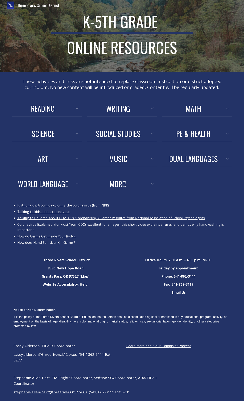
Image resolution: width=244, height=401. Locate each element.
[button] (77, 108)
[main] (122, 36)
